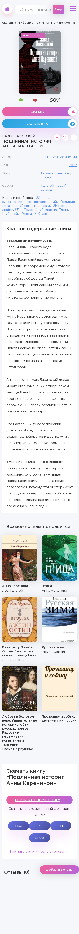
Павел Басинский (62, 157)
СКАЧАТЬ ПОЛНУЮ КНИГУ (37, 800)
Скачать (54, 111)
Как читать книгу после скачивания (39, 852)
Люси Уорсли (13, 660)
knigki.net (7, 9)
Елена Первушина (17, 749)
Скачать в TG (52, 123)
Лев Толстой (27, 210)
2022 (73, 165)
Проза (46, 177)
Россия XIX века (35, 214)
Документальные (55, 173)
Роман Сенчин (54, 652)
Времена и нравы (36, 206)
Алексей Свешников (59, 721)
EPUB (39, 838)
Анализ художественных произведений (29, 200)
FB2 (18, 826)
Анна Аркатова (54, 590)
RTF (60, 826)
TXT (39, 826)
